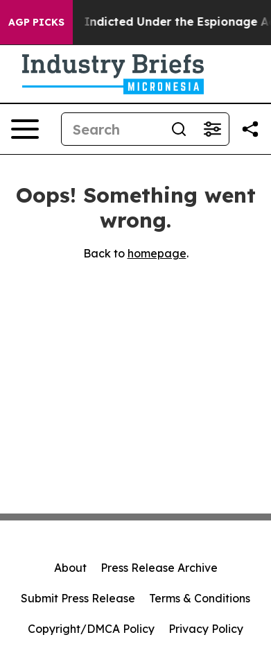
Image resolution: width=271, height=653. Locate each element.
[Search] (112, 129)
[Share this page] (250, 129)
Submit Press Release (78, 598)
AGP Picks (36, 22)
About (70, 568)
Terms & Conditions (199, 598)
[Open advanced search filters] (212, 129)
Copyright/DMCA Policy (91, 629)
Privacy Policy (205, 629)
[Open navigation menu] (25, 129)
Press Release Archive (159, 568)
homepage (157, 253)
